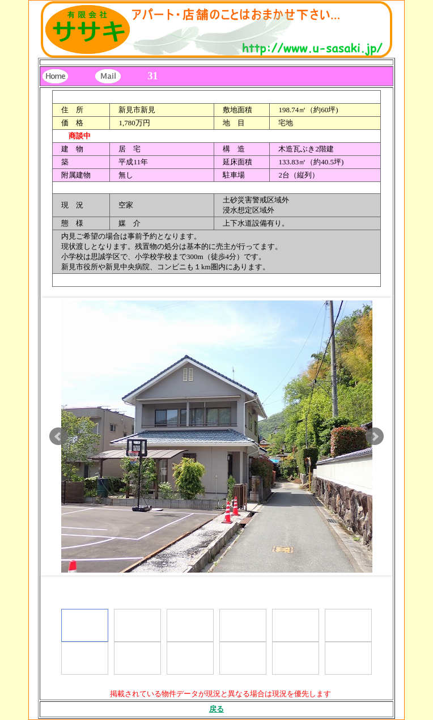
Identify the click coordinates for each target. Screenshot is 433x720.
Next (375, 436)
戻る (216, 709)
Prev (58, 436)
